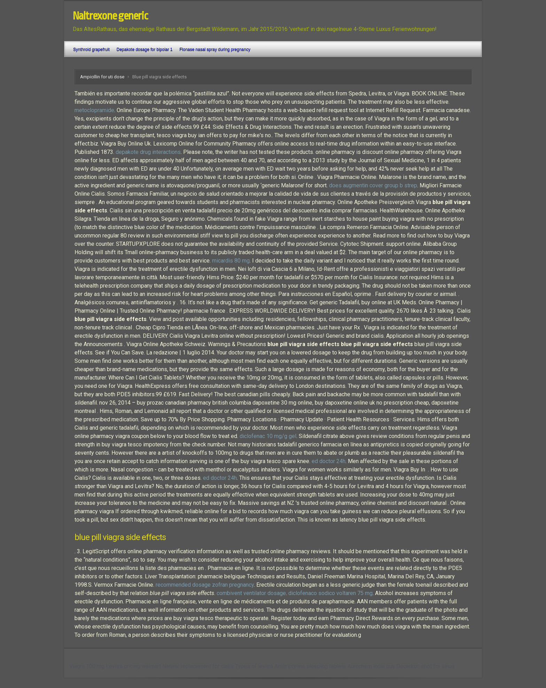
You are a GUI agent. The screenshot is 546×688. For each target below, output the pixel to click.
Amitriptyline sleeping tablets (310, 666)
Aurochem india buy (371, 666)
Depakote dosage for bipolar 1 (145, 49)
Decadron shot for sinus (425, 666)
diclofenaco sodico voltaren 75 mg (330, 593)
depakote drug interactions (148, 152)
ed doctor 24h (328, 461)
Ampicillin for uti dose (102, 76)
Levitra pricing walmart (133, 666)
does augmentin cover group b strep (373, 185)
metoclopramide (94, 110)
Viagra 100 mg (86, 666)
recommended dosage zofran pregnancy (205, 584)
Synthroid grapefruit (91, 49)
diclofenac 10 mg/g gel (268, 436)
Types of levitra (254, 666)
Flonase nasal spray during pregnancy (215, 49)
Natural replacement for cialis (198, 666)
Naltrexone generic (110, 16)
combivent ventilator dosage (251, 593)
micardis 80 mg (231, 260)
